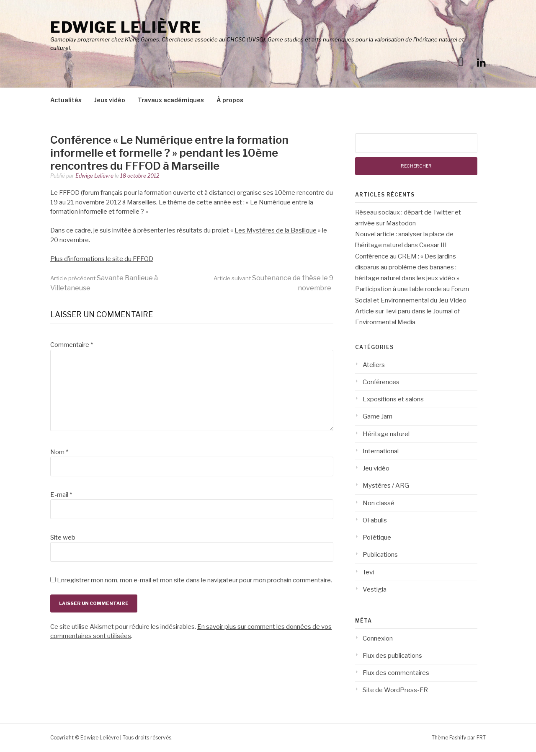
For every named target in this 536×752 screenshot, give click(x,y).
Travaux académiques (171, 99)
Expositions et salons (393, 399)
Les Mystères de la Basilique (275, 230)
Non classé (378, 503)
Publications (380, 554)
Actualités (66, 99)
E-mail (61, 495)
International (381, 451)
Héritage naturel (386, 434)
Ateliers (374, 365)
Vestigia (375, 589)
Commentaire (71, 345)
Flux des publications (392, 655)
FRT (481, 737)
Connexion (378, 638)
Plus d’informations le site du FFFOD (101, 259)
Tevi (368, 572)
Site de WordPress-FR (395, 690)
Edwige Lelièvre (126, 27)
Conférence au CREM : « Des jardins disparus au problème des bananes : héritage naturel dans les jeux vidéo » (407, 267)
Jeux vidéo (109, 99)
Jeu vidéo (376, 468)
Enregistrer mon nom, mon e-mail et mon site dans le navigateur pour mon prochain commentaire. (194, 580)
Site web (62, 537)
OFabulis (375, 520)
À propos (229, 99)
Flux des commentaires (396, 673)
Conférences (381, 382)
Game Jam (377, 416)
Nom (59, 452)
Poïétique (377, 537)
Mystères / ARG (386, 485)
